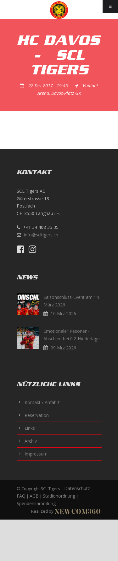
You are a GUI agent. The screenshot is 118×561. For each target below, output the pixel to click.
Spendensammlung (36, 503)
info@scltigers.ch (41, 235)
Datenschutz (77, 488)
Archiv (31, 441)
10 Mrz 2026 (63, 313)
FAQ (21, 496)
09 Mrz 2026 (63, 348)
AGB (34, 496)
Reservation (37, 415)
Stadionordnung (59, 496)
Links (30, 428)
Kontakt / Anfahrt (42, 402)
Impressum (36, 454)
